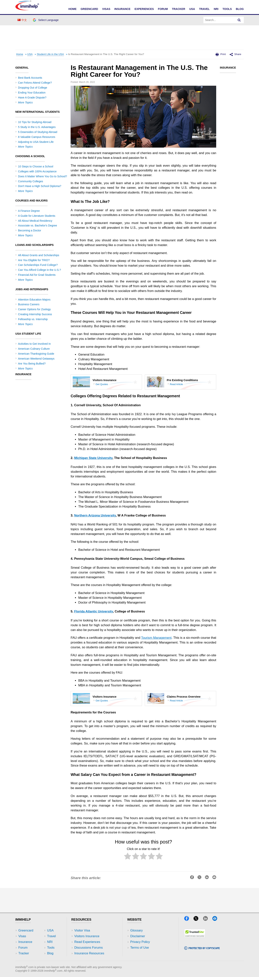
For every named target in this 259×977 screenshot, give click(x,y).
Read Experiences (87, 942)
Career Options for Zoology (34, 309)
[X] (198, 920)
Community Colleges (30, 181)
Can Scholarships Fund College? (38, 264)
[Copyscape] (202, 949)
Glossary (136, 930)
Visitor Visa (82, 930)
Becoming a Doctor (29, 230)
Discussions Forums (88, 947)
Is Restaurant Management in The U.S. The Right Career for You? (106, 54)
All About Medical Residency (35, 220)
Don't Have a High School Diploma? (39, 186)
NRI (216, 8)
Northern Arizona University (95, 515)
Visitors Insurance (87, 936)
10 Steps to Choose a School (35, 166)
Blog (240, 8)
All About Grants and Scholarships (38, 255)
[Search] (239, 20)
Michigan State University (93, 458)
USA (192, 8)
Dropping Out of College (32, 87)
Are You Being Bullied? (32, 363)
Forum (163, 8)
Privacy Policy (140, 942)
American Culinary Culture (34, 348)
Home (72, 8)
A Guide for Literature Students (36, 215)
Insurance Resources (89, 953)
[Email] (216, 920)
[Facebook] (188, 920)
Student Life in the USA (50, 54)
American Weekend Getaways (36, 358)
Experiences (144, 8)
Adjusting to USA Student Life (36, 141)
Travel (204, 8)
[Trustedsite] (194, 937)
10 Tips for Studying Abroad (34, 122)
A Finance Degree (29, 210)
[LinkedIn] (207, 920)
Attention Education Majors (34, 299)
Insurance (122, 8)
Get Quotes (102, 384)
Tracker (178, 8)
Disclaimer (137, 936)
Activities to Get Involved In (34, 343)
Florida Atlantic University (93, 611)
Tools (227, 8)
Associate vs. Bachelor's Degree (37, 225)
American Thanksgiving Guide (36, 353)
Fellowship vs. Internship (33, 319)
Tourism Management (156, 638)
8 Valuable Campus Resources (36, 136)
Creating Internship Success (35, 314)
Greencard (89, 8)
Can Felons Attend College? (35, 82)
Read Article (176, 384)
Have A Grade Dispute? (32, 97)
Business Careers (28, 304)
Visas (106, 8)
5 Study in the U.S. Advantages (37, 127)
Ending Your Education (31, 92)
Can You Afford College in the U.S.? (39, 269)
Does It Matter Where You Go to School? (42, 176)
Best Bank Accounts (30, 77)
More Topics (25, 102)
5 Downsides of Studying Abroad (37, 132)
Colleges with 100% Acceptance (37, 171)
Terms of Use (139, 947)
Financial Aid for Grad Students (37, 274)
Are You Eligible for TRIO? (34, 260)
